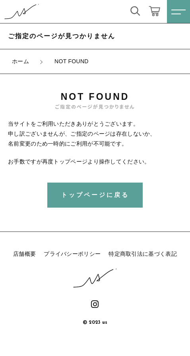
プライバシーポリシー (72, 254)
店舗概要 (24, 254)
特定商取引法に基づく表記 (143, 254)
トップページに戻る (95, 194)
